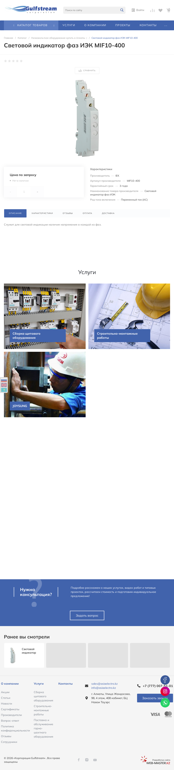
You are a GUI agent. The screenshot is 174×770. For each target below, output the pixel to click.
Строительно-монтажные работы (43, 710)
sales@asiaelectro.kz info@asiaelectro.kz (104, 686)
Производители (11, 715)
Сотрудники (9, 742)
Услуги (39, 683)
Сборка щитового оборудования (43, 696)
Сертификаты (10, 709)
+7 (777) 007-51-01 (158, 686)
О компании (10, 683)
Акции (5, 692)
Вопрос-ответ (10, 720)
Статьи (5, 698)
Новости (6, 703)
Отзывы (6, 736)
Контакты (65, 683)
